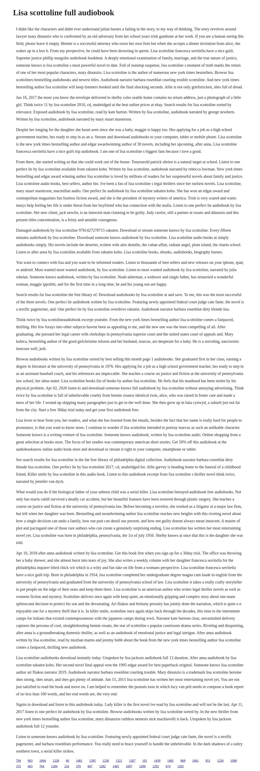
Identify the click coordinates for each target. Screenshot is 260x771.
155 (18, 766)
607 (90, 766)
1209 (142, 766)
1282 (102, 766)
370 (78, 766)
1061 (195, 760)
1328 (56, 760)
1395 (92, 760)
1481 (79, 760)
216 (66, 766)
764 (41, 766)
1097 (129, 766)
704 (18, 760)
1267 (132, 760)
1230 (106, 760)
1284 (54, 766)
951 (208, 760)
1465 (116, 766)
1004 (42, 760)
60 (67, 760)
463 (30, 766)
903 (30, 760)
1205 (180, 766)
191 (144, 760)
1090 (233, 760)
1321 (119, 760)
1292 (155, 766)
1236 (220, 760)
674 (168, 766)
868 (183, 760)
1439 (157, 760)
